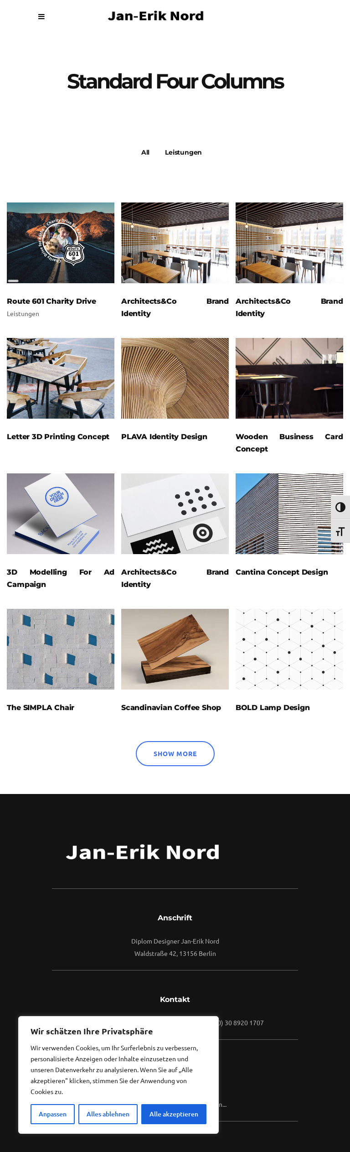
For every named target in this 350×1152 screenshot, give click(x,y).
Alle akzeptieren (173, 1114)
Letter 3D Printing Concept (58, 436)
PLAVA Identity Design (164, 436)
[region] (118, 1075)
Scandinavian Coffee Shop (171, 707)
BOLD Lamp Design (273, 707)
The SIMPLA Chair (40, 707)
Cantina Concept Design (282, 572)
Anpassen (53, 1114)
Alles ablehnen (108, 1114)
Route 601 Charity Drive (51, 301)
